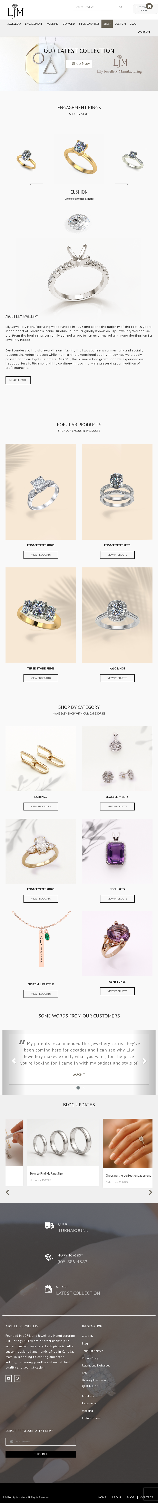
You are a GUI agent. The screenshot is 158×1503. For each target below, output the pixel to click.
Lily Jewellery (19, 1497)
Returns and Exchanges (96, 1365)
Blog (133, 23)
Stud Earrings (89, 23)
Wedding (53, 23)
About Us (87, 1336)
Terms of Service (92, 1351)
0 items (141, 7)
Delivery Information (94, 1380)
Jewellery (14, 23)
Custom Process (91, 1418)
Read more (18, 380)
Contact (144, 32)
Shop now (81, 64)
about (116, 1497)
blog (131, 1497)
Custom (120, 23)
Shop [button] (107, 23)
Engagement (33, 23)
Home (102, 1497)
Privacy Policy (90, 1358)
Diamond (69, 23)
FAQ (84, 1373)
